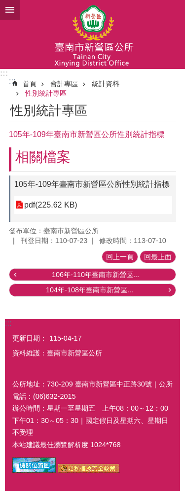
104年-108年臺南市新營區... (89, 290)
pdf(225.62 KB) (50, 205)
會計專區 (64, 84)
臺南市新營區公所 (92, 34)
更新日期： (29, 338)
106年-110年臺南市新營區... (95, 275)
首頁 (30, 84)
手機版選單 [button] (10, 10)
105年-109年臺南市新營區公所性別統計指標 (92, 184)
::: (4, 73)
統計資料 (105, 84)
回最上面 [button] (158, 257)
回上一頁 (120, 257)
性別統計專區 (46, 93)
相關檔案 (43, 157)
